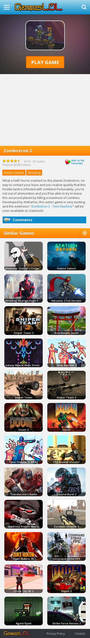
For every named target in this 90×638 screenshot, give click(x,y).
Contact (80, 634)
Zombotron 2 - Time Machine (51, 206)
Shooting (34, 172)
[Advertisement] (45, 110)
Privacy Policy (56, 634)
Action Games (14, 172)
